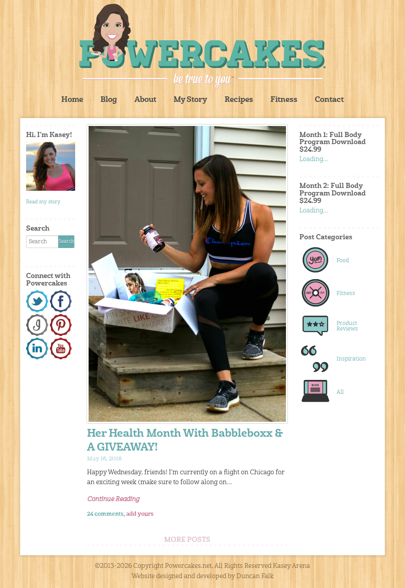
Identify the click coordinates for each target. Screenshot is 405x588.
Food (343, 260)
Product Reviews (347, 326)
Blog (108, 100)
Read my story (43, 202)
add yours (139, 514)
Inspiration (351, 359)
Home (72, 100)
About (145, 100)
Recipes (239, 100)
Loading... (313, 159)
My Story (190, 100)
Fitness (284, 100)
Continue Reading (113, 499)
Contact (329, 100)
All (340, 392)
